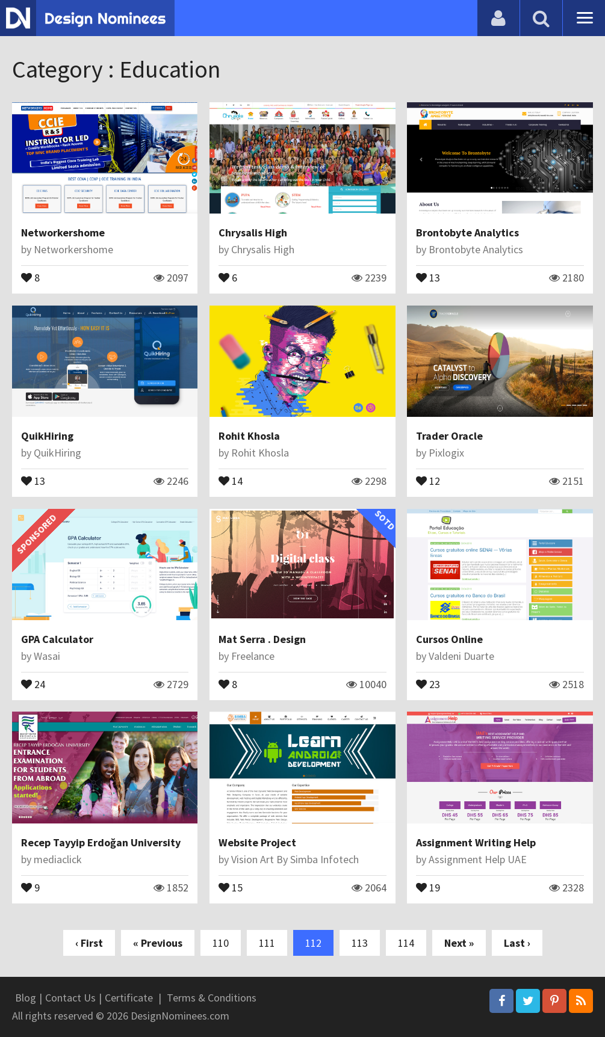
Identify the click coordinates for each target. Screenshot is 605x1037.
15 (231, 887)
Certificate (129, 998)
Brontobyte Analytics (467, 232)
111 (267, 943)
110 (221, 943)
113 (360, 943)
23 (428, 683)
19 (428, 887)
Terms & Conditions (211, 998)
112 (313, 943)
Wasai (47, 656)
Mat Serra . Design (262, 639)
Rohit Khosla (249, 436)
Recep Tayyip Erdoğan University (101, 842)
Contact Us (70, 998)
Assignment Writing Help (476, 842)
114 (406, 943)
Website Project (257, 842)
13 (428, 277)
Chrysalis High (253, 232)
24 (33, 683)
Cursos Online (449, 639)
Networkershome (63, 232)
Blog (25, 998)
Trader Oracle (449, 436)
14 (231, 480)
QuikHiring (47, 436)
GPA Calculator (57, 639)
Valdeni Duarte (461, 656)
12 (428, 480)
